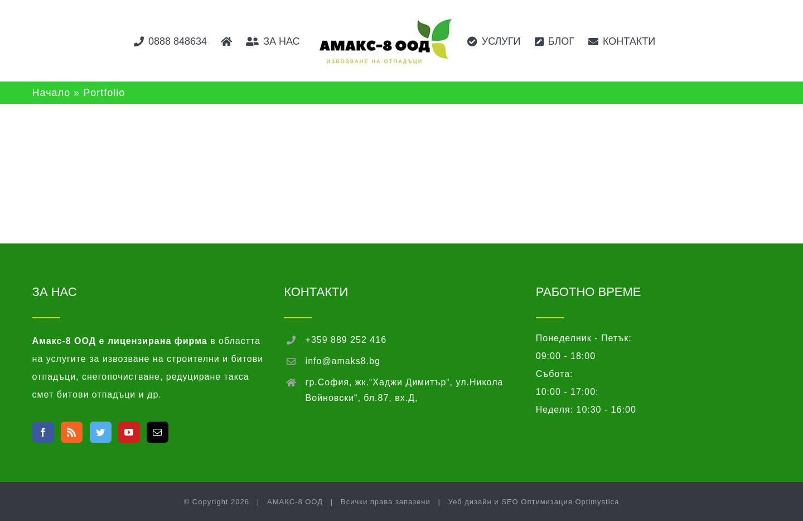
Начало (51, 92)
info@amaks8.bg (343, 361)
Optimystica (597, 502)
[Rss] (72, 432)
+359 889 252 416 (346, 340)
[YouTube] (129, 432)
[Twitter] (101, 432)
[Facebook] (43, 432)
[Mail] (157, 432)
